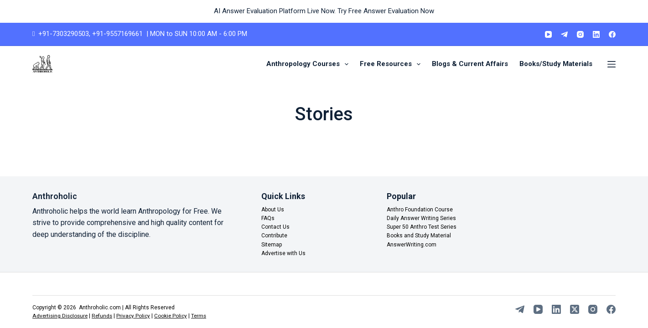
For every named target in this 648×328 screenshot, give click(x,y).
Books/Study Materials (555, 64)
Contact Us (275, 227)
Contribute (274, 236)
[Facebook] (612, 34)
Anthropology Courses (309, 64)
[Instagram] (580, 34)
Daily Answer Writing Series (421, 218)
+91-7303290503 (63, 34)
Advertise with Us (283, 253)
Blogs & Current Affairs (470, 64)
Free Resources (392, 64)
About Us (272, 209)
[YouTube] (548, 34)
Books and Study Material (419, 236)
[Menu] (611, 64)
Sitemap (271, 244)
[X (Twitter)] (574, 309)
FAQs (268, 218)
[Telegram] (564, 34)
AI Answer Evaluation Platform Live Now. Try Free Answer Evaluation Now (324, 11)
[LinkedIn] (596, 34)
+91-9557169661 (117, 34)
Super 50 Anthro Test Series (421, 227)
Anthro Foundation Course (420, 209)
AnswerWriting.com (411, 244)
